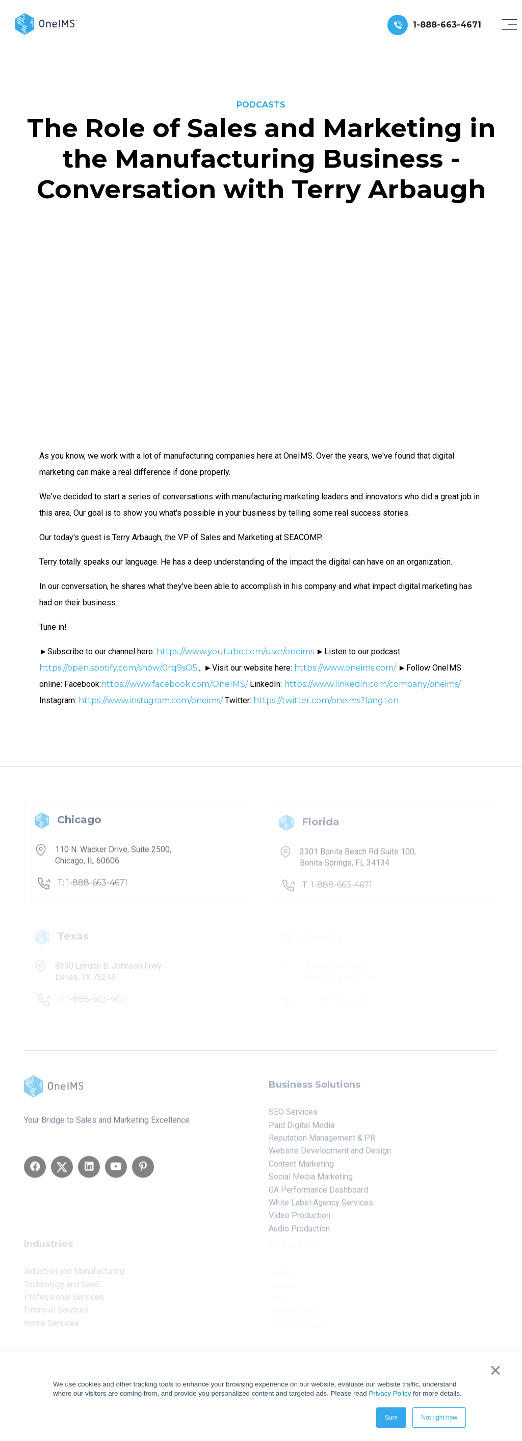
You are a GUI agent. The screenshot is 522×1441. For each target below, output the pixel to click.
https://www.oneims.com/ (345, 668)
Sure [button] (391, 1417)
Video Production (299, 1219)
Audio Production (299, 1232)
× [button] (495, 1370)
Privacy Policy (390, 1393)
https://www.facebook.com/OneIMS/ (174, 684)
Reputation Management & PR (322, 1141)
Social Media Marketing (311, 1180)
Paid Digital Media (301, 1128)
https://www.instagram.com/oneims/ (151, 700)
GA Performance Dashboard (318, 1193)
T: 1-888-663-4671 (92, 887)
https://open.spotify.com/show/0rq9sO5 (118, 668)
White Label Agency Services (321, 1206)
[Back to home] (46, 23)
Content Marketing (301, 1167)
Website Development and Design (330, 1154)
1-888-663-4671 (447, 25)
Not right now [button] (439, 1417)
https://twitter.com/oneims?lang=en (326, 700)
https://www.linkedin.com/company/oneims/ (372, 684)
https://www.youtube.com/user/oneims (235, 651)
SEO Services (293, 1115)
